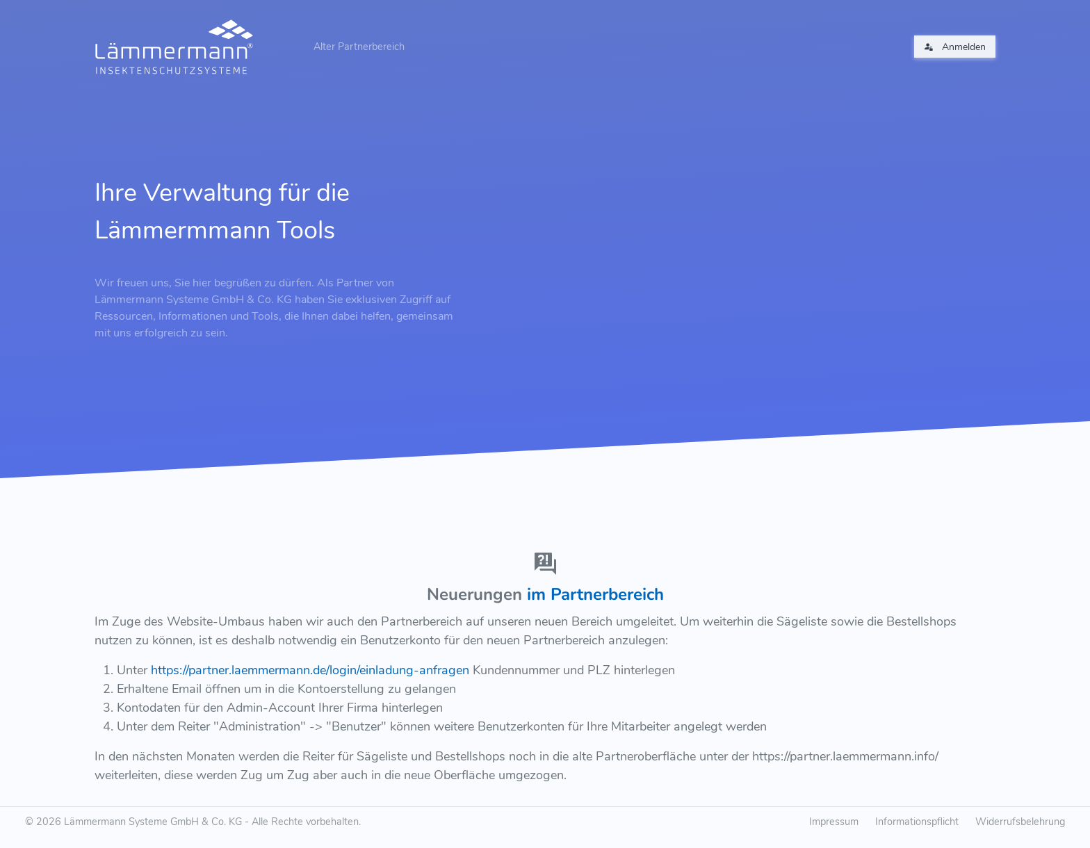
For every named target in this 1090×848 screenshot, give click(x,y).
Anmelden (955, 47)
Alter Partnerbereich (359, 47)
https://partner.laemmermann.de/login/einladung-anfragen (310, 670)
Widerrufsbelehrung (1020, 822)
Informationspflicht (917, 822)
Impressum (834, 822)
